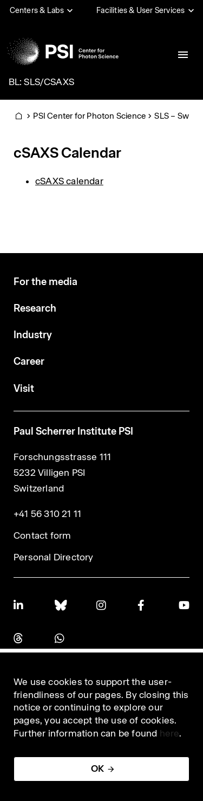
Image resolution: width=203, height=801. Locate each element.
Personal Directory (54, 557)
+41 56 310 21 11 (47, 513)
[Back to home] (62, 51)
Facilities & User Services (140, 10)
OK (97, 768)
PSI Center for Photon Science (89, 115)
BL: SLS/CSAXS (42, 81)
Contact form (42, 535)
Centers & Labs (37, 10)
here (170, 733)
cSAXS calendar (69, 181)
